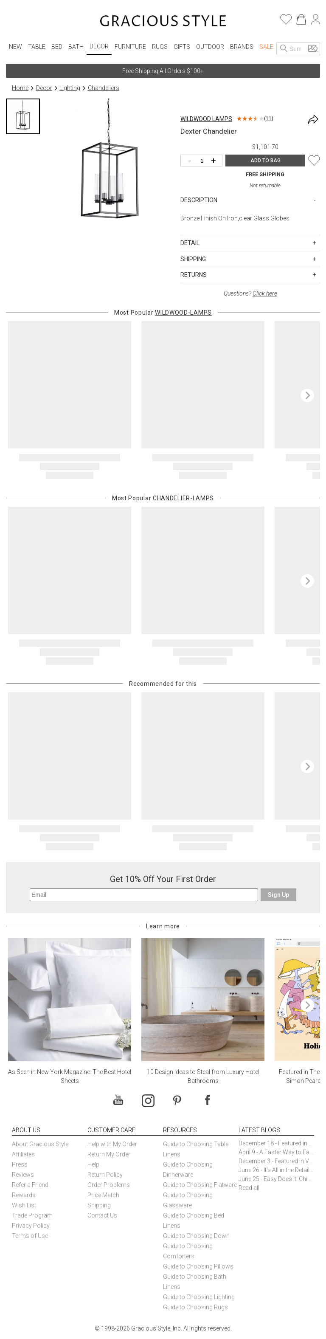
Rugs (160, 46)
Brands (241, 46)
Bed (56, 46)
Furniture (130, 46)
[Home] (163, 22)
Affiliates (23, 1154)
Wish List (24, 1205)
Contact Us (102, 1215)
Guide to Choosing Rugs (195, 1307)
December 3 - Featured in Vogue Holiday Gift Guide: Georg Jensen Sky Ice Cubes (276, 1161)
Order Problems (108, 1184)
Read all (249, 1187)
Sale (266, 46)
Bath (76, 46)
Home (20, 88)
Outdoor (210, 46)
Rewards (24, 1195)
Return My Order (108, 1154)
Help (93, 1164)
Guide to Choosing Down (196, 1235)
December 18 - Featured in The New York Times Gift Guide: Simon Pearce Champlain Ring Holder (276, 1143)
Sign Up (278, 894)
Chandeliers (103, 88)
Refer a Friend (30, 1184)
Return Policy (105, 1174)
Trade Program (32, 1215)
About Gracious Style (40, 1144)
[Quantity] (203, 161)
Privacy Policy (31, 1225)
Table (36, 46)
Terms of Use (30, 1235)
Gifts (182, 46)
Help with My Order (112, 1144)
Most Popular (163, 312)
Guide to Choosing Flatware (200, 1184)
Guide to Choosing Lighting (199, 1297)
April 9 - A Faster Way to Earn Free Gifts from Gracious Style (276, 1152)
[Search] (284, 49)
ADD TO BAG (265, 160)
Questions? (250, 293)
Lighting (69, 88)
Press (20, 1164)
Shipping (99, 1205)
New (15, 46)
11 (269, 118)
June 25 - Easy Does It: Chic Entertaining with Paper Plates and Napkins (276, 1179)
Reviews (23, 1174)
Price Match (103, 1195)
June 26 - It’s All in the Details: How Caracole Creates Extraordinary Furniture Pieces (276, 1170)
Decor (99, 46)
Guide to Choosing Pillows (199, 1266)
